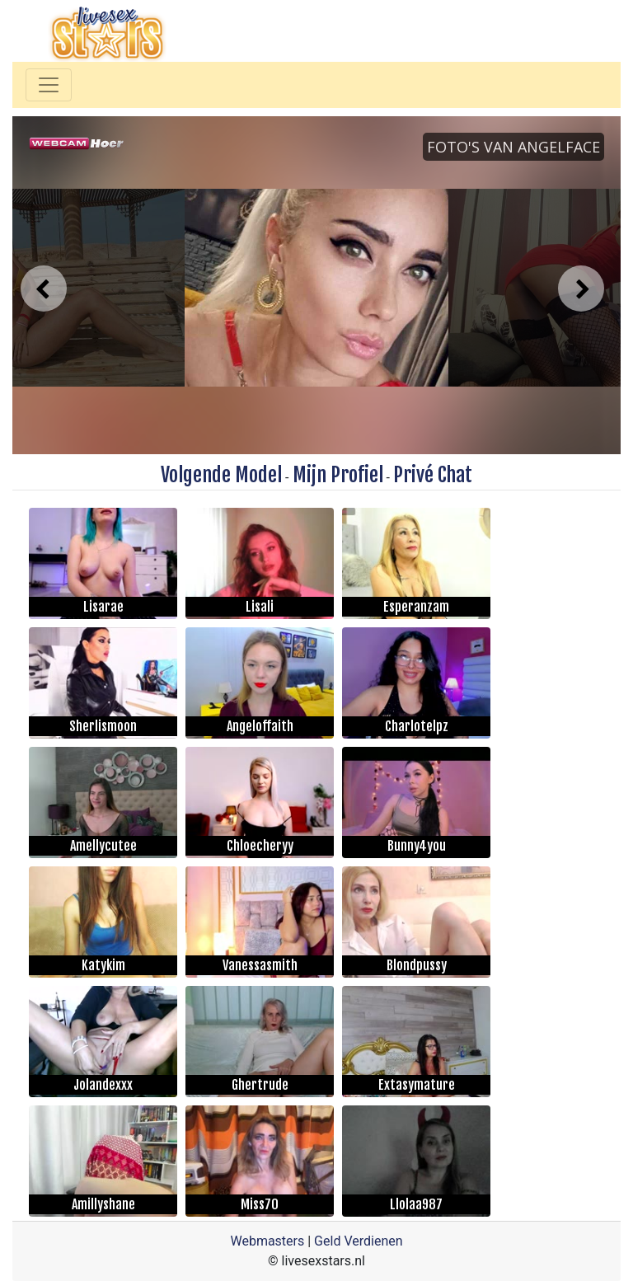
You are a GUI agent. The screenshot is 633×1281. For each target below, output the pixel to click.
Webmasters (267, 1241)
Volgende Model (221, 474)
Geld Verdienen (358, 1241)
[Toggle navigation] (49, 84)
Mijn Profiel (338, 474)
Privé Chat (432, 474)
